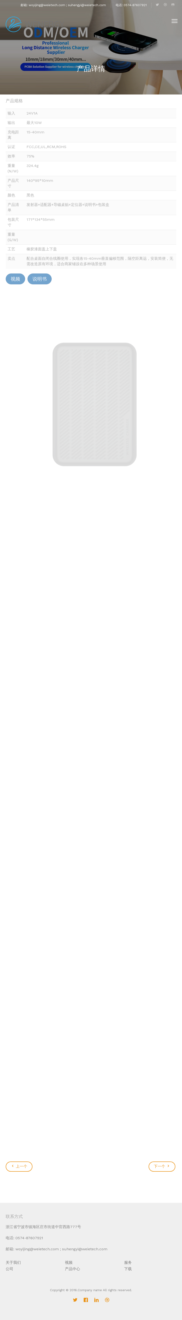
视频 (69, 1262)
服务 (128, 1262)
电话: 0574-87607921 (131, 5)
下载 (128, 1269)
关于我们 (13, 1262)
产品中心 (72, 1269)
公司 (9, 1269)
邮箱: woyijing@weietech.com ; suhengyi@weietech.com (63, 5)
